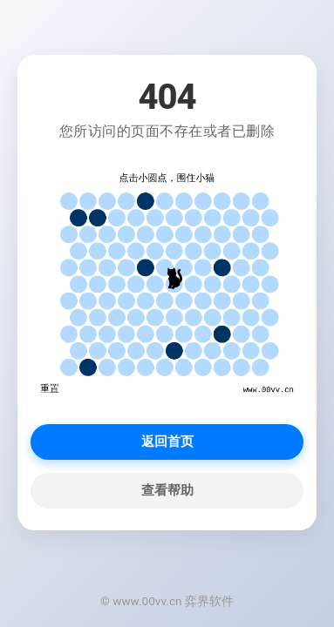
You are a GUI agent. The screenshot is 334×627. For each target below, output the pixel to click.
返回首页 (167, 441)
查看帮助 (167, 490)
